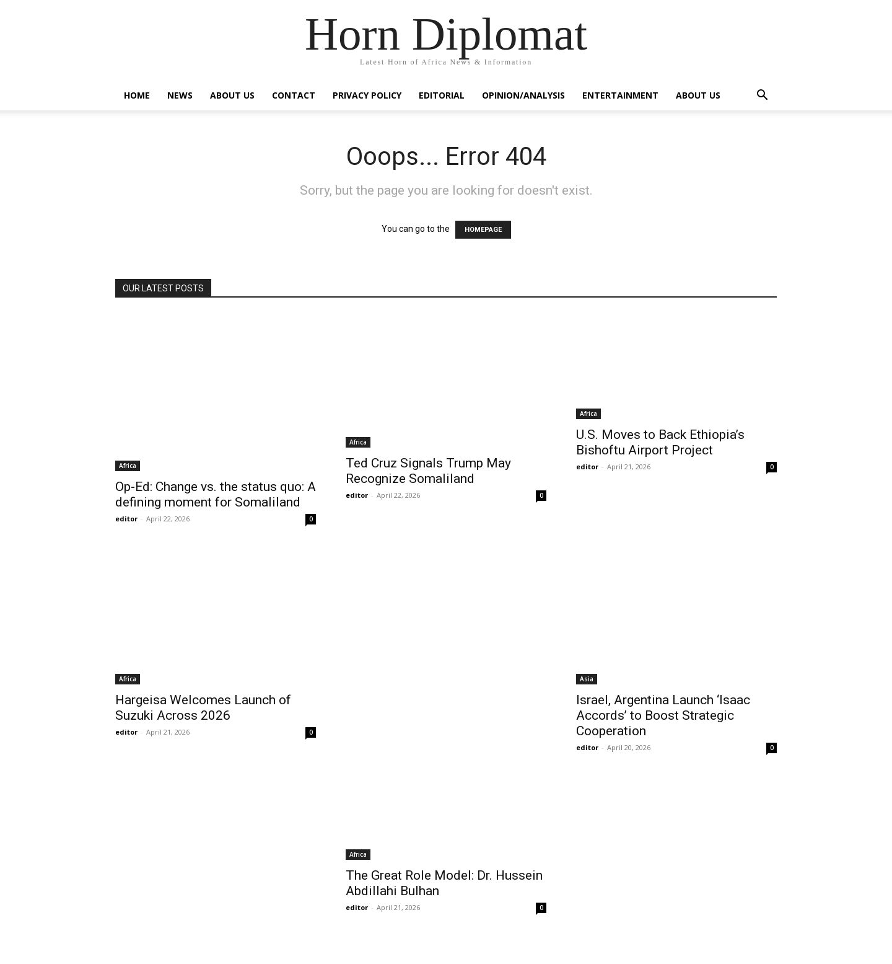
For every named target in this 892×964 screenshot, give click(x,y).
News (180, 95)
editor (126, 518)
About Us (232, 95)
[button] (762, 96)
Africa (127, 465)
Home (137, 95)
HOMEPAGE (483, 230)
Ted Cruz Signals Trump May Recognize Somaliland (428, 471)
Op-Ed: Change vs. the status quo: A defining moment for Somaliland (215, 494)
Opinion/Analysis (523, 95)
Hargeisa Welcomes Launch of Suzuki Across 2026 (203, 707)
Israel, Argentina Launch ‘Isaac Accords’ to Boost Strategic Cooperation (663, 715)
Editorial (442, 95)
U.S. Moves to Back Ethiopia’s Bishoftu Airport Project (660, 442)
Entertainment (620, 95)
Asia (586, 678)
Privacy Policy (367, 95)
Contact (293, 95)
